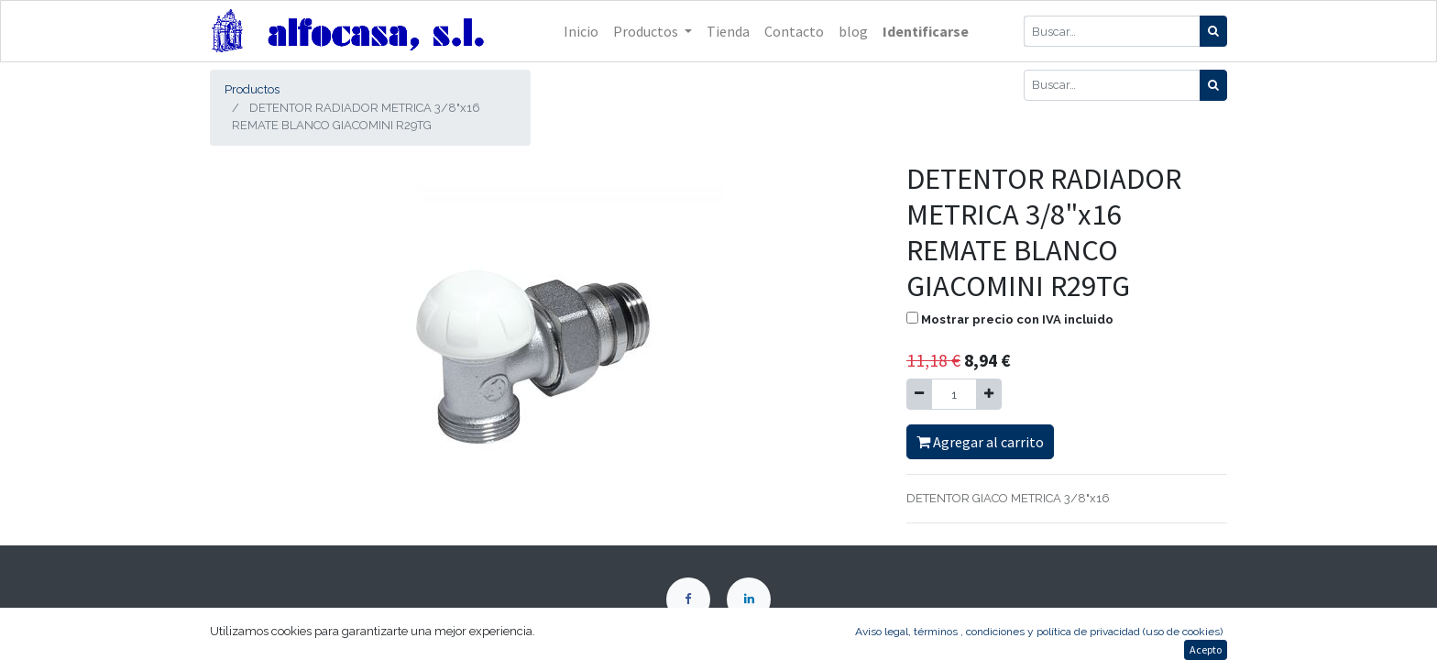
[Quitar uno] (919, 394)
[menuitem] (581, 31)
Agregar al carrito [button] (980, 442)
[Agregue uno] (989, 394)
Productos (252, 89)
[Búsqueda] (1213, 31)
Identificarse (926, 31)
